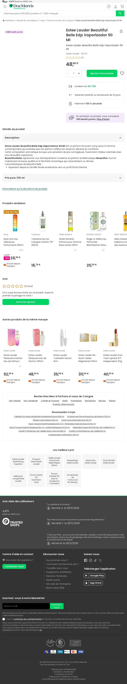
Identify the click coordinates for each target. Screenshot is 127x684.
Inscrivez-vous (57, 606)
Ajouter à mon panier (102, 73)
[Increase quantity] (79, 73)
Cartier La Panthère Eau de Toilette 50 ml (87, 431)
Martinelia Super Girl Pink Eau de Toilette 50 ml (94, 427)
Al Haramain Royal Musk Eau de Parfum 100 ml (88, 416)
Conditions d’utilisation (63, 671)
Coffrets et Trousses (50, 400)
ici (41, 630)
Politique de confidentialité (63, 669)
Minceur (102, 400)
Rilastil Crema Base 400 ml (45, 420)
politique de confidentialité (27, 619)
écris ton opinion (25, 301)
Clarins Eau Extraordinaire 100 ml (76, 420)
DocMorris (10, 20)
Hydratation (76, 400)
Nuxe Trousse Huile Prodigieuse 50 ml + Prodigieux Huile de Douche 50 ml (62, 423)
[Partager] (121, 31)
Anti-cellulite (15, 400)
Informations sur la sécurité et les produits (24, 188)
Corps (42, 20)
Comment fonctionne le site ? (62, 564)
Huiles (65, 400)
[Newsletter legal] (4, 619)
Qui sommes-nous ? (57, 560)
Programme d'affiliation (58, 572)
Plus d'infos (103, 119)
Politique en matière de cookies (63, 676)
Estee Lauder (73, 53)
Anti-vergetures (31, 400)
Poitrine (112, 400)
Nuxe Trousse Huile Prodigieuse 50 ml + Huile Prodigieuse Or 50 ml (40, 427)
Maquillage (90, 400)
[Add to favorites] (122, 73)
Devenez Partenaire (56, 576)
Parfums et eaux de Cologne (60, 20)
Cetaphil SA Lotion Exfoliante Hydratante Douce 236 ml (39, 416)
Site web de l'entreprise (58, 583)
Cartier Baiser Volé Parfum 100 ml (63, 434)
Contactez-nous (14, 566)
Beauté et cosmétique (27, 20)
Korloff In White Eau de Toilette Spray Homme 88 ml (42, 431)
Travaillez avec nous (57, 568)
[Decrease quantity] (69, 73)
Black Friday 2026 (55, 587)
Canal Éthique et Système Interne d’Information (63, 679)
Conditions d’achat (63, 674)
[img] (95, 57)
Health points (53, 579)
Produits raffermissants (63, 404)
